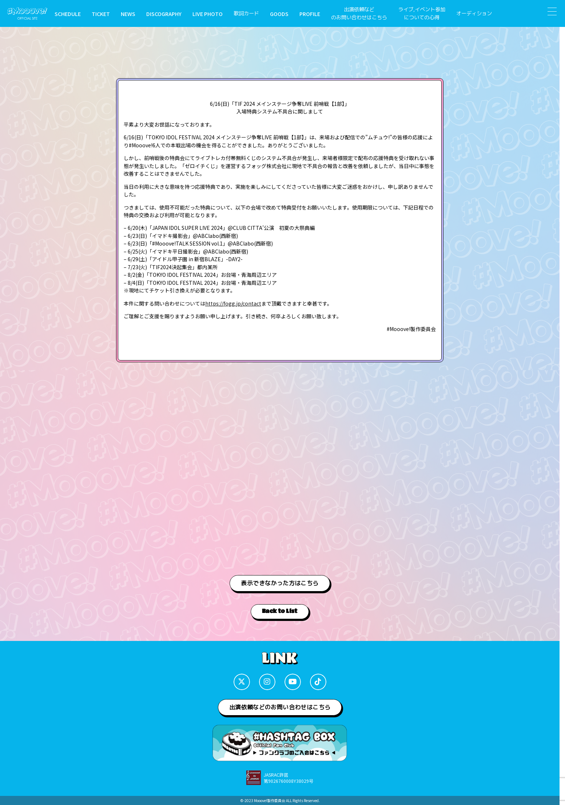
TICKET (101, 13)
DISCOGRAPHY (164, 13)
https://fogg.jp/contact (233, 303)
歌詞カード (246, 13)
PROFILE (309, 13)
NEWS (128, 13)
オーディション (474, 13)
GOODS (279, 13)
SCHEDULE (68, 13)
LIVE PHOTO (207, 13)
